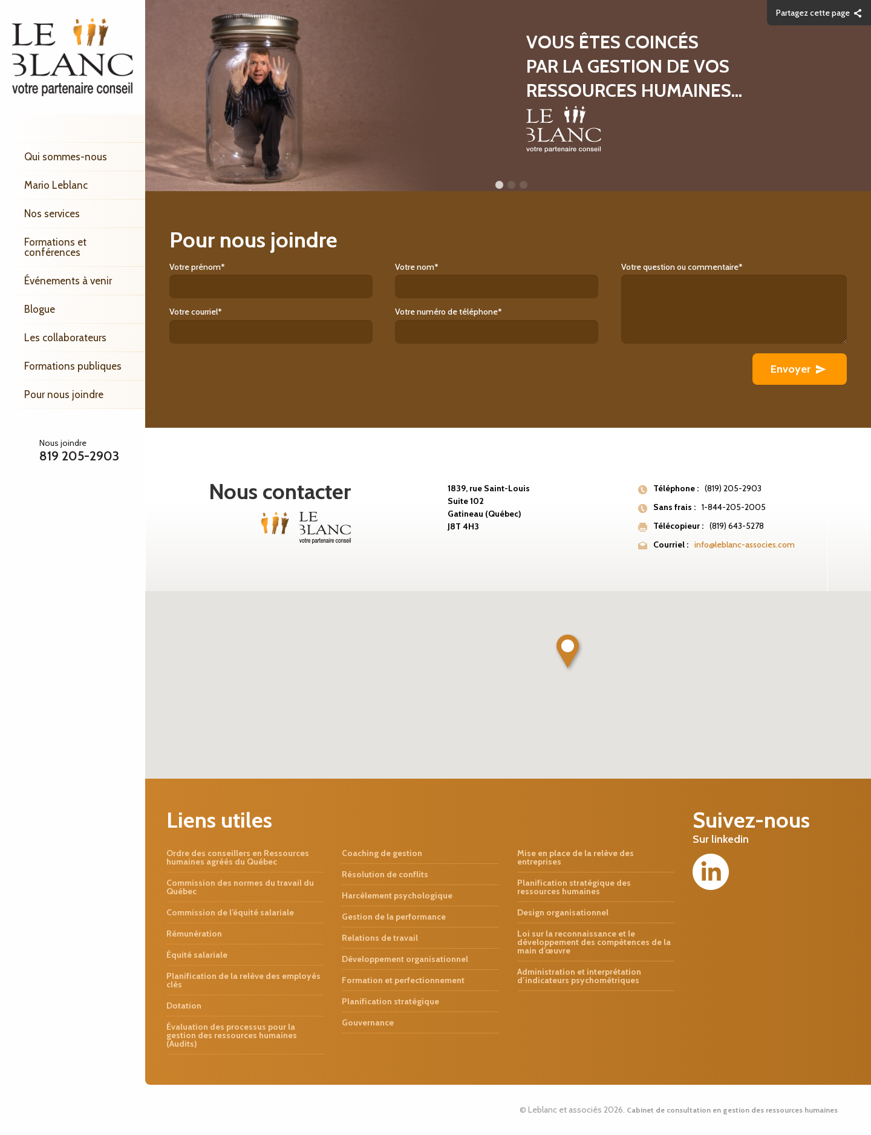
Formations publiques (73, 366)
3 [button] (523, 185)
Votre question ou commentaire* (734, 302)
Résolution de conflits (385, 874)
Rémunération (194, 933)
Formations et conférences (55, 247)
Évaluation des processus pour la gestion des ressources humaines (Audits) (231, 1035)
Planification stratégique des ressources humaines (574, 887)
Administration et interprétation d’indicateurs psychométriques (579, 976)
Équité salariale (196, 954)
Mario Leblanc (56, 185)
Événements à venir (68, 281)
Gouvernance (368, 1022)
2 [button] (511, 185)
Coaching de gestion (382, 853)
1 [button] (499, 185)
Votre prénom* (282, 279)
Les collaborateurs (65, 338)
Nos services (52, 214)
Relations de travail (380, 937)
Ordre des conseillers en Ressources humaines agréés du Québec (237, 857)
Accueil (78, 128)
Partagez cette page (813, 12)
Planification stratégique (390, 1001)
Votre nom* (508, 279)
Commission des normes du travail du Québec (240, 887)
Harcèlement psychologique (397, 895)
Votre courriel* (282, 324)
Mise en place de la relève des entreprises (575, 857)
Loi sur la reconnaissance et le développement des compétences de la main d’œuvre (594, 942)
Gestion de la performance (394, 916)
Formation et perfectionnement (403, 980)
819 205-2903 (79, 455)
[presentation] (261, 377)
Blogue (39, 309)
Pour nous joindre (63, 394)
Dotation (183, 1005)
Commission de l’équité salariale (230, 912)
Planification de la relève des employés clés (243, 980)
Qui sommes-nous (65, 157)
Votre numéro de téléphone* (508, 324)
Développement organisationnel (405, 958)
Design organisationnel (562, 912)
